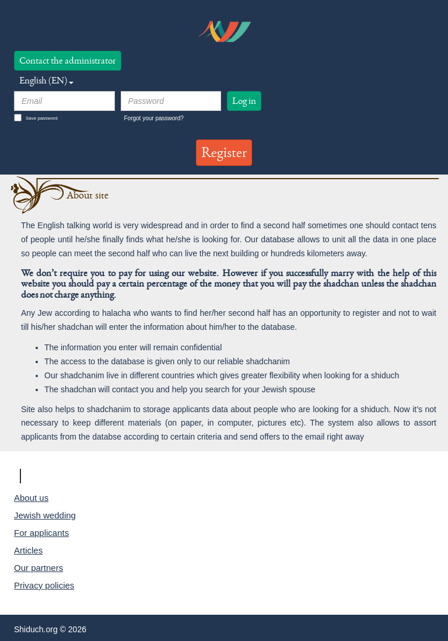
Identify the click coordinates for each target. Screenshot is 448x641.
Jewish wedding (45, 515)
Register (224, 152)
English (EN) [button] (46, 80)
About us (31, 498)
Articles (28, 550)
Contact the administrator (67, 60)
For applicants (41, 533)
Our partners (38, 568)
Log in (244, 101)
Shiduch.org (61, 476)
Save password (36, 117)
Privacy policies (44, 585)
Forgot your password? (154, 118)
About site (87, 195)
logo (224, 31)
